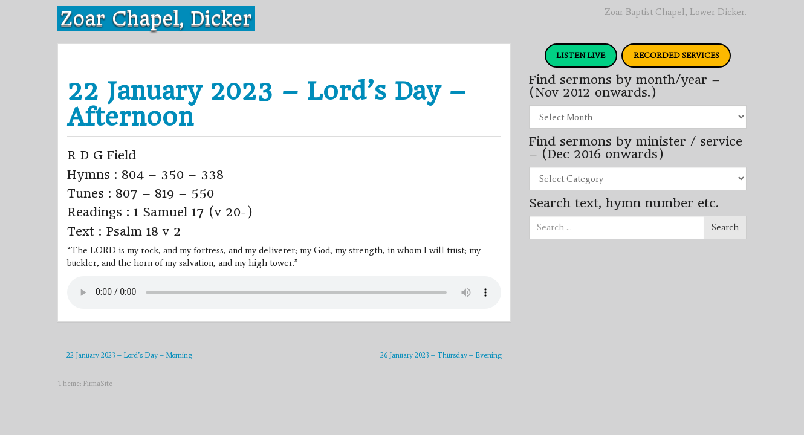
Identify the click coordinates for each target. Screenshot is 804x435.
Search (725, 227)
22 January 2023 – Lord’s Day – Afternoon (266, 104)
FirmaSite (97, 383)
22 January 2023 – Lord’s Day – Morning (129, 355)
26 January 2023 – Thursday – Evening (441, 355)
